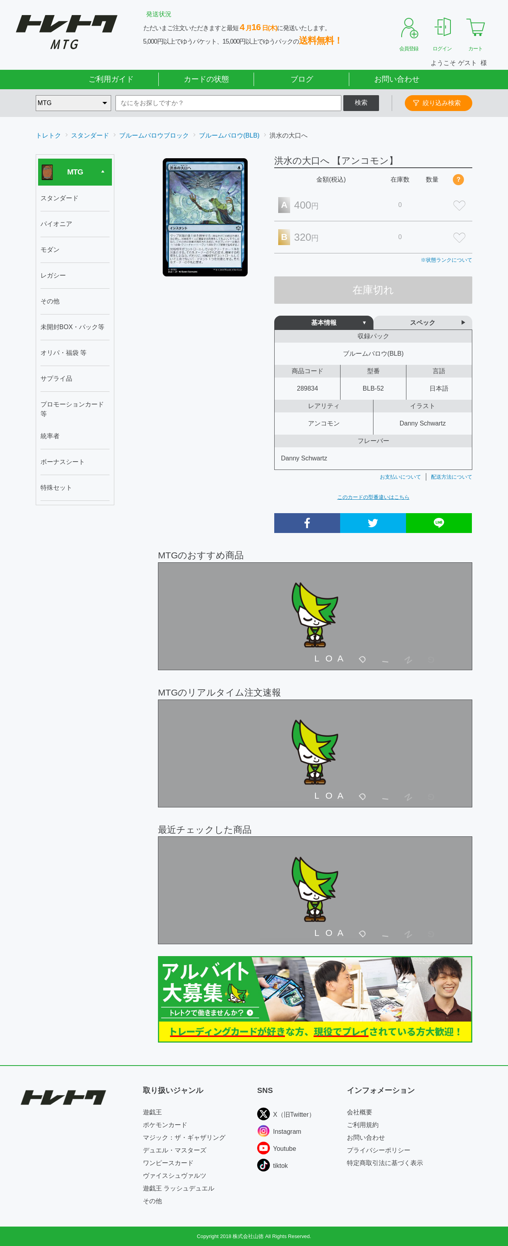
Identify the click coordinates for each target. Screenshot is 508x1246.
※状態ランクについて (446, 260)
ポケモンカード (165, 1124)
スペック (422, 322)
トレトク (48, 135)
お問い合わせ (396, 79)
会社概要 (359, 1112)
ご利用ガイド (111, 79)
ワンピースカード (168, 1163)
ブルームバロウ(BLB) (229, 135)
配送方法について (451, 477)
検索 (361, 102)
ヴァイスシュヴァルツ (174, 1175)
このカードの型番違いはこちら (373, 497)
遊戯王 (152, 1112)
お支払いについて (400, 477)
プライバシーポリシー (378, 1150)
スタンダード (90, 135)
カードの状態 (206, 79)
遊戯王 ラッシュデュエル (178, 1188)
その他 (152, 1201)
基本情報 (324, 322)
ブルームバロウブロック (154, 135)
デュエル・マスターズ (174, 1150)
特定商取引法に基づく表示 (385, 1163)
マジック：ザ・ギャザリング (184, 1137)
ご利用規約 (363, 1124)
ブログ (302, 79)
